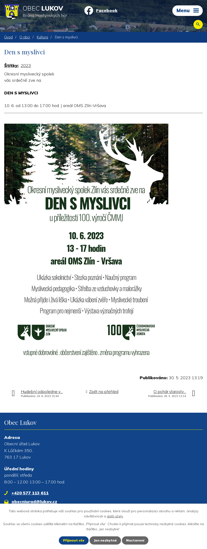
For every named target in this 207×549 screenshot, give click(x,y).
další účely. (115, 516)
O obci (24, 37)
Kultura (42, 37)
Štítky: (11, 65)
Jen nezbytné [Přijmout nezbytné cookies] (105, 540)
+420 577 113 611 (30, 493)
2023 (26, 65)
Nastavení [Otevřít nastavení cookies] (135, 540)
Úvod (8, 37)
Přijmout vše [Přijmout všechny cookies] (73, 540)
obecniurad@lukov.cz (34, 501)
